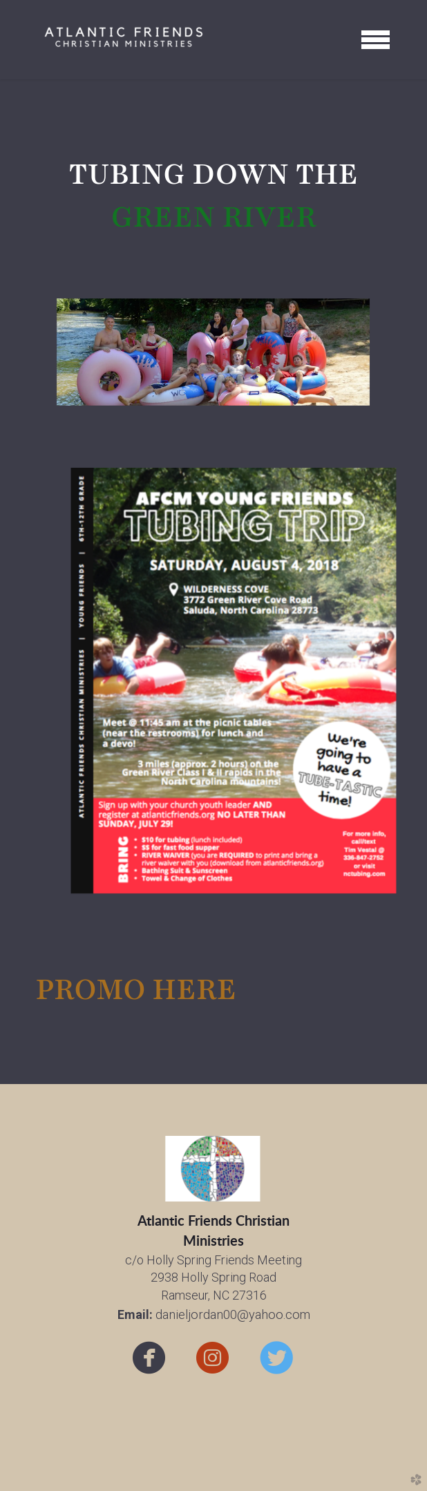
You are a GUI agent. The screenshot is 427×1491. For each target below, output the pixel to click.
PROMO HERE (135, 989)
